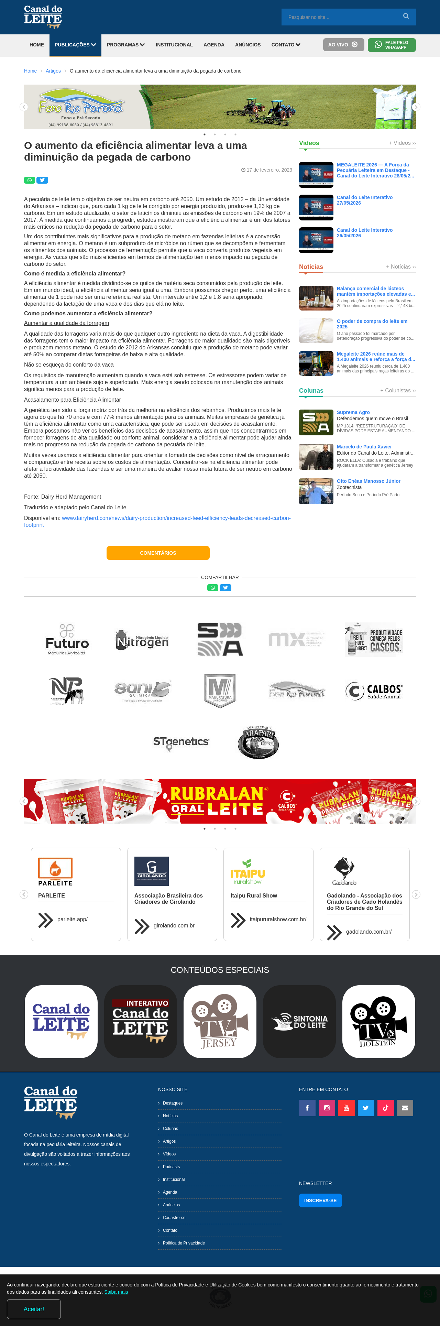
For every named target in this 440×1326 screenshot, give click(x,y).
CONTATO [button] (286, 44)
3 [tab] (225, 134)
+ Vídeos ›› (402, 143)
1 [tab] (204, 134)
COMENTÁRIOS (158, 553)
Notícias (170, 1115)
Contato (170, 1230)
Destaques (173, 1103)
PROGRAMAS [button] (126, 44)
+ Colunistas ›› (398, 390)
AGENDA (214, 44)
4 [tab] (235, 134)
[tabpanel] (220, 107)
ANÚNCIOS (248, 44)
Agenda (170, 1192)
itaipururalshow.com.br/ (278, 919)
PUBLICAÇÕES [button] (75, 44)
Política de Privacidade (184, 1243)
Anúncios (171, 1205)
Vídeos (169, 1154)
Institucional (174, 1179)
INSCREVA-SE (320, 1200)
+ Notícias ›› (401, 267)
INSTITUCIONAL (174, 44)
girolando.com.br (174, 925)
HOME (37, 44)
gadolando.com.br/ (369, 932)
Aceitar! (405, 1308)
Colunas (170, 1128)
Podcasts (171, 1166)
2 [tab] (214, 134)
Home (30, 71)
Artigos (53, 71)
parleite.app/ (72, 919)
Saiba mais (174, 1310)
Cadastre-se (174, 1217)
